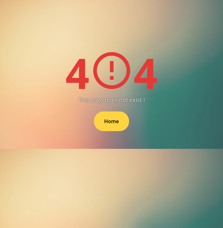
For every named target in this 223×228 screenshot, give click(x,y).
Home (111, 121)
